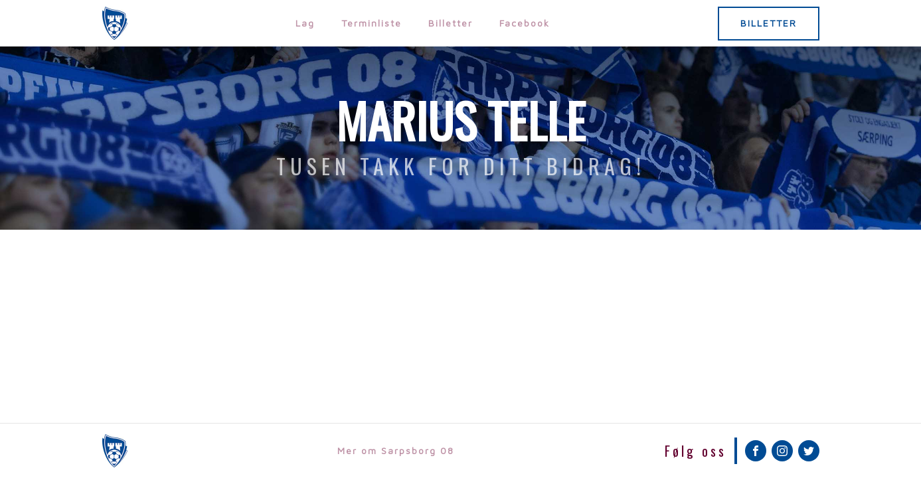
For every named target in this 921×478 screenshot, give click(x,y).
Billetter (450, 23)
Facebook (524, 23)
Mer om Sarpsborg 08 (395, 450)
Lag (305, 23)
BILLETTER (768, 23)
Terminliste (371, 23)
